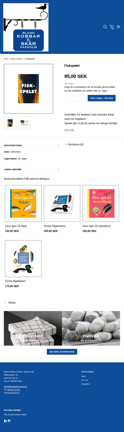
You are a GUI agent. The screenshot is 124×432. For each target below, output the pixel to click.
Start (83, 376)
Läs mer (69, 129)
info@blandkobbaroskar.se (15, 387)
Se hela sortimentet (62, 351)
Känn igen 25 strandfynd (96, 226)
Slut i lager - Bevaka (101, 98)
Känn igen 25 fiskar (16, 226)
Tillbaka (10, 302)
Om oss (84, 380)
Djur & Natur (17, 59)
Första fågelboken (15, 281)
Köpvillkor (85, 384)
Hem (6, 59)
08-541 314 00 (13, 390)
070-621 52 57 (13, 393)
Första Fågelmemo (54, 226)
